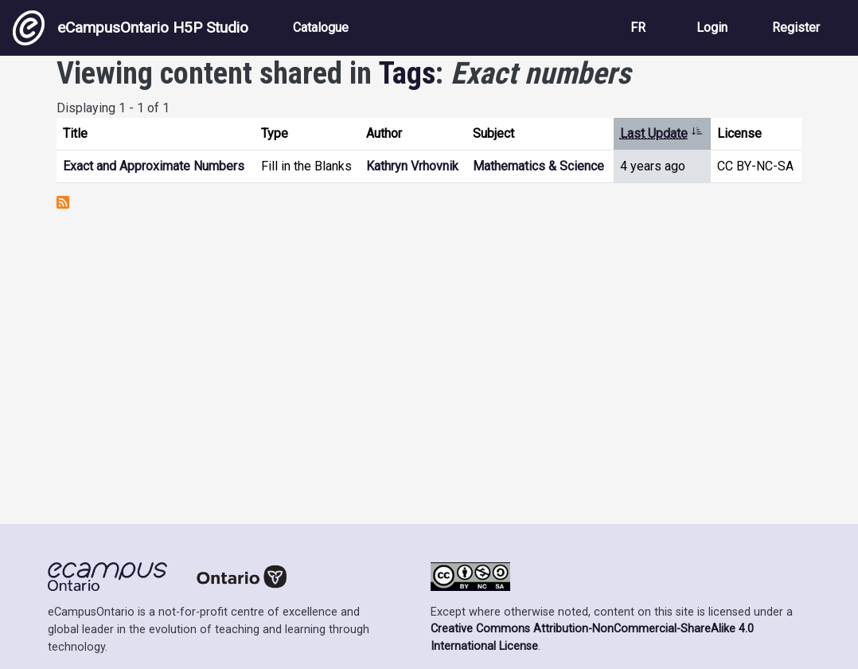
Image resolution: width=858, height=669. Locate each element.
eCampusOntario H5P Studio (130, 27)
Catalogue (321, 27)
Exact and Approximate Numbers (153, 166)
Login (711, 27)
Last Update (661, 133)
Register (796, 27)
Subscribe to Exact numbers (63, 202)
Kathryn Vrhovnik (412, 166)
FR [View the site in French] (637, 27)
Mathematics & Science (538, 166)
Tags (407, 73)
